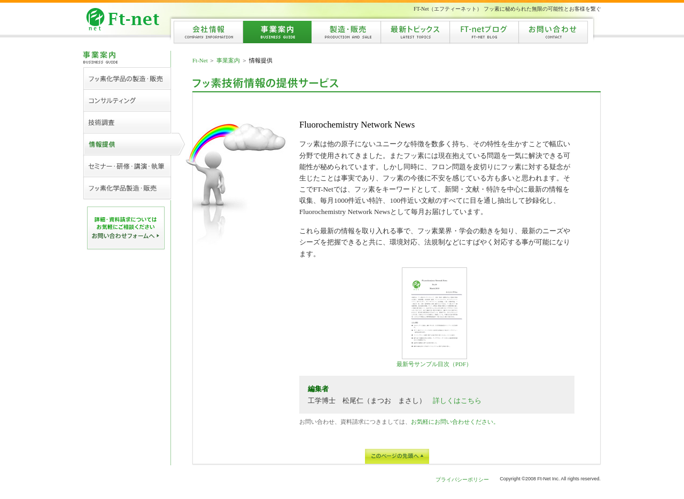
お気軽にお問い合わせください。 (455, 421)
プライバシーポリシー (462, 479)
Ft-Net (200, 60)
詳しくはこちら (457, 401)
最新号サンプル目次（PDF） (434, 317)
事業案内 (228, 60)
